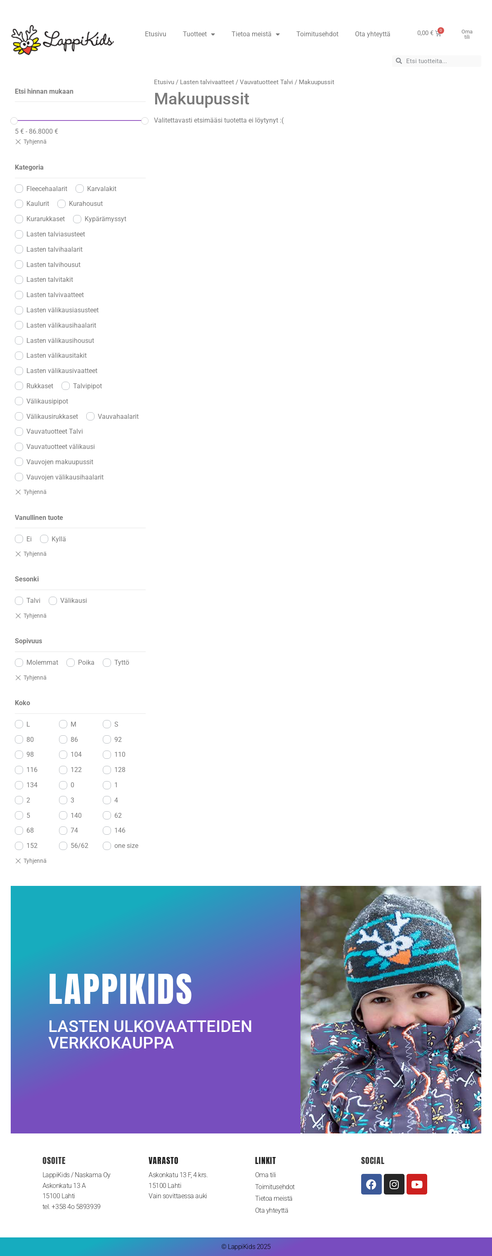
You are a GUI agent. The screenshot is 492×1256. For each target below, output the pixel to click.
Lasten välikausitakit (56, 355)
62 (118, 815)
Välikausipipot (47, 401)
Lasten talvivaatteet (55, 295)
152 (32, 846)
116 (32, 770)
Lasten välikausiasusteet (62, 310)
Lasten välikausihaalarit (61, 325)
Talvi (33, 600)
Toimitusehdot (317, 34)
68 (30, 830)
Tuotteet (199, 34)
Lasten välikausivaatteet (61, 371)
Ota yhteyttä (372, 34)
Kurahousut (86, 204)
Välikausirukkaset (52, 416)
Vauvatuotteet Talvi (54, 431)
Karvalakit (101, 189)
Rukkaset (39, 386)
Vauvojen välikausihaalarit (65, 477)
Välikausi (73, 600)
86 (74, 740)
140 (76, 815)
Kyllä (59, 539)
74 (74, 830)
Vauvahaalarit (118, 416)
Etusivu (155, 34)
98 (30, 754)
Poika (86, 662)
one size (126, 846)
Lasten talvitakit (49, 279)
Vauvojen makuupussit (59, 462)
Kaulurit (37, 204)
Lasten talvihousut (53, 265)
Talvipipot (87, 386)
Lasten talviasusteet (55, 234)
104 (76, 754)
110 (119, 754)
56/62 (79, 846)
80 (30, 740)
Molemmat (42, 662)
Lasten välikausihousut (60, 341)
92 (118, 740)
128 (119, 770)
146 (119, 830)
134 (32, 785)
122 (76, 770)
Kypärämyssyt (105, 219)
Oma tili (265, 1175)
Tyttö (121, 662)
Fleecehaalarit (46, 189)
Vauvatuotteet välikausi (60, 447)
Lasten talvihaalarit (54, 249)
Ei (29, 539)
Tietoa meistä (256, 34)
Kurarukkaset (45, 219)
